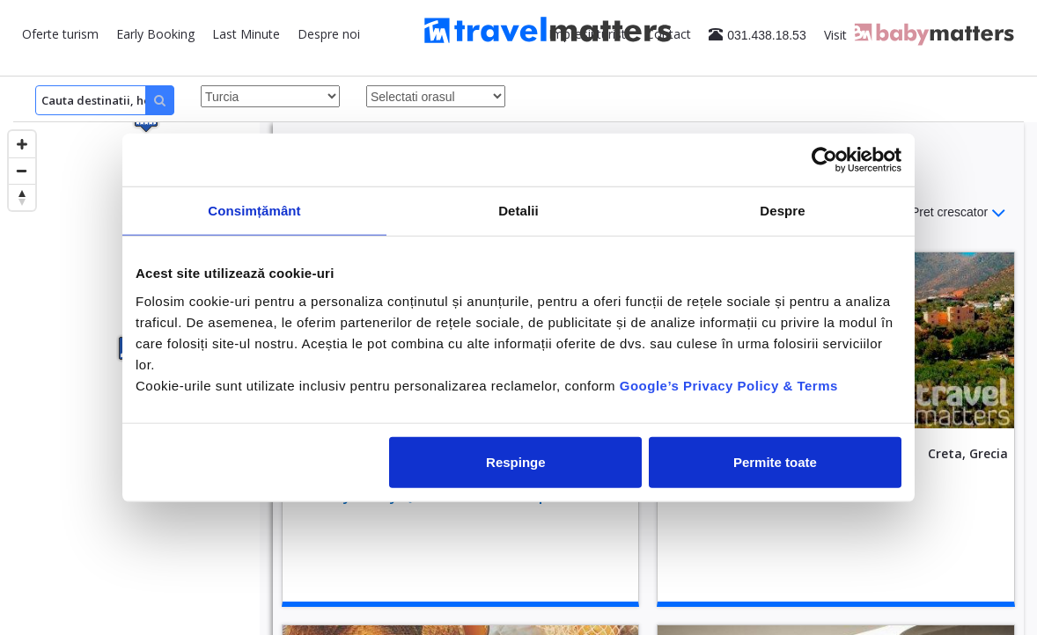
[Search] (104, 100)
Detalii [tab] (518, 210)
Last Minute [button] (246, 34)
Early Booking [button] (155, 34)
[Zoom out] (22, 170)
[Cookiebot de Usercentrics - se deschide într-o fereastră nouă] (824, 160)
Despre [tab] (782, 210)
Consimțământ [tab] (254, 210)
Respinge (516, 461)
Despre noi (329, 34)
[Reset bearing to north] (22, 197)
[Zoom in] (22, 144)
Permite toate (775, 461)
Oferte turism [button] (60, 34)
